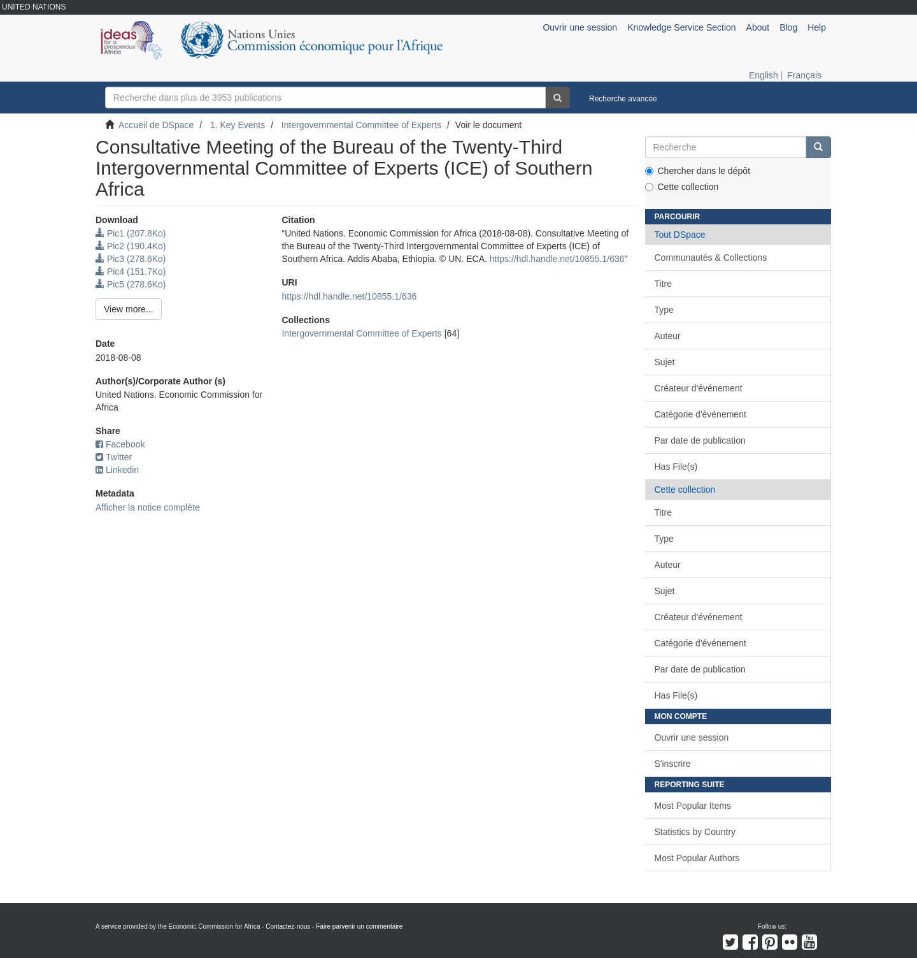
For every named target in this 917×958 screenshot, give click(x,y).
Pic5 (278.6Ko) (131, 284)
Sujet (665, 362)
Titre (663, 284)
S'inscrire (673, 763)
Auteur (668, 336)
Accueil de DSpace (156, 125)
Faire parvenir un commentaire (359, 926)
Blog (788, 27)
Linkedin (117, 470)
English (763, 75)
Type (664, 310)
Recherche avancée (623, 98)
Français (804, 75)
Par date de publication (700, 440)
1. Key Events (237, 125)
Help (816, 27)
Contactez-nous (288, 926)
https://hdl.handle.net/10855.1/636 (557, 259)
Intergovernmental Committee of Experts (361, 125)
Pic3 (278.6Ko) (131, 259)
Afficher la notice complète (148, 507)
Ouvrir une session (692, 737)
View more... (128, 309)
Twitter (114, 457)
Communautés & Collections (711, 257)
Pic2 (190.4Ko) (131, 246)
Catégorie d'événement (700, 414)
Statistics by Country (695, 832)
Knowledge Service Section (681, 27)
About (758, 27)
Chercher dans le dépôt (698, 171)
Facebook (120, 444)
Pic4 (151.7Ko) (131, 271)
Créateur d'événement (699, 388)
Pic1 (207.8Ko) (131, 233)
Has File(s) (676, 466)
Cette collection (682, 187)
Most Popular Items (693, 806)
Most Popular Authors (697, 858)
